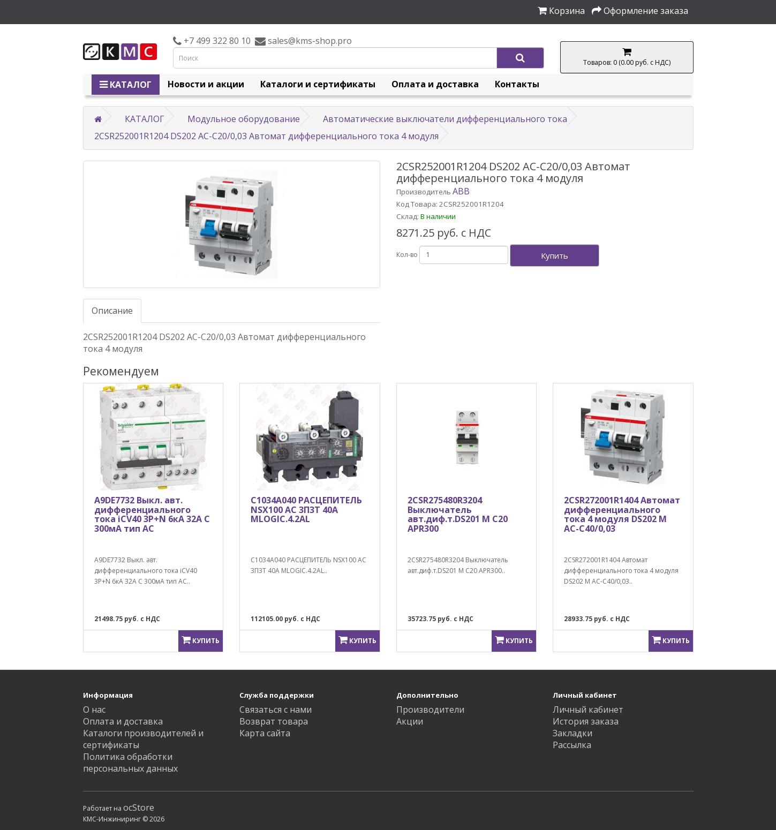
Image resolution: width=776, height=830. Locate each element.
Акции (409, 721)
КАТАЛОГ (126, 84)
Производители (430, 709)
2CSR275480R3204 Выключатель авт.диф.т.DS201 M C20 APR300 (458, 514)
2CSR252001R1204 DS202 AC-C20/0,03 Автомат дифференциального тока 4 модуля (266, 136)
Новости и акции (206, 84)
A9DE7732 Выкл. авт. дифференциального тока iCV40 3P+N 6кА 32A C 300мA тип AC (152, 514)
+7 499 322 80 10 (216, 41)
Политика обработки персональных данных (130, 762)
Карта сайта (264, 733)
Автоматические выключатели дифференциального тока (445, 119)
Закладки (572, 733)
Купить (554, 255)
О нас (94, 709)
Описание (112, 310)
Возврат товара (273, 721)
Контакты (517, 84)
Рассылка (572, 745)
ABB (461, 191)
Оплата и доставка (435, 84)
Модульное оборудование (243, 119)
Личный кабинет (588, 709)
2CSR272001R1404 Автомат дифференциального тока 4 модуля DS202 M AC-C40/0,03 (622, 514)
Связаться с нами (275, 709)
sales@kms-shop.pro (309, 41)
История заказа (586, 721)
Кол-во (407, 254)
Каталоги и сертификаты (317, 84)
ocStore (138, 807)
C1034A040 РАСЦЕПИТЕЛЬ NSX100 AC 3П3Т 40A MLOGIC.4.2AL (306, 509)
